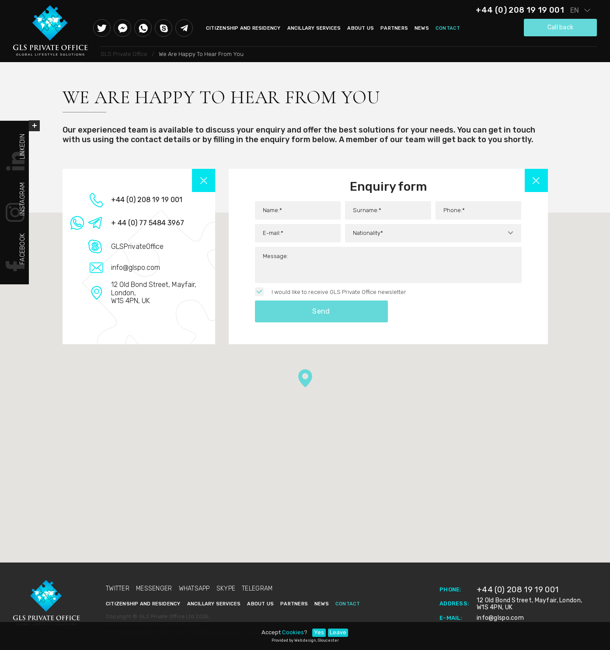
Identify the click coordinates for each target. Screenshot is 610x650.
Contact (448, 28)
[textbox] (433, 233)
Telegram (184, 28)
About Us (360, 28)
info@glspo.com (500, 618)
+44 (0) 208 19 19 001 (520, 10)
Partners (394, 28)
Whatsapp (143, 28)
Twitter (102, 28)
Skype (163, 28)
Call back (560, 27)
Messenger (122, 28)
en (574, 10)
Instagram (22, 196)
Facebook (22, 246)
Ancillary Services (314, 28)
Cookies (293, 632)
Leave (338, 632)
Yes (319, 632)
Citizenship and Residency (243, 28)
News (422, 28)
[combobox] (433, 233)
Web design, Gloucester (316, 640)
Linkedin (22, 144)
